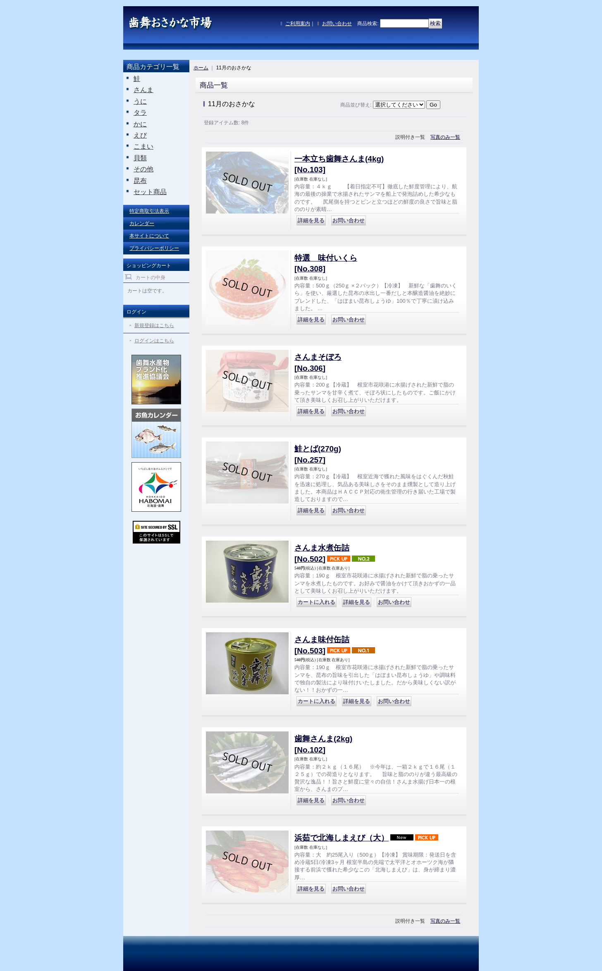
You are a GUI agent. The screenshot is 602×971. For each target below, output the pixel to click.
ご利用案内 (297, 23)
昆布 (140, 180)
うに (140, 101)
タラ (140, 112)
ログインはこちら (154, 341)
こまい (143, 146)
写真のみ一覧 (445, 137)
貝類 (140, 157)
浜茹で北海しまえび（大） (341, 837)
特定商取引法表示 (149, 211)
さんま (143, 89)
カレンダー (141, 223)
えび (140, 135)
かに (140, 124)
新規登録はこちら (154, 325)
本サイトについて (149, 236)
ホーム (201, 68)
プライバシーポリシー (154, 248)
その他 (143, 169)
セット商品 (150, 191)
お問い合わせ (337, 23)
